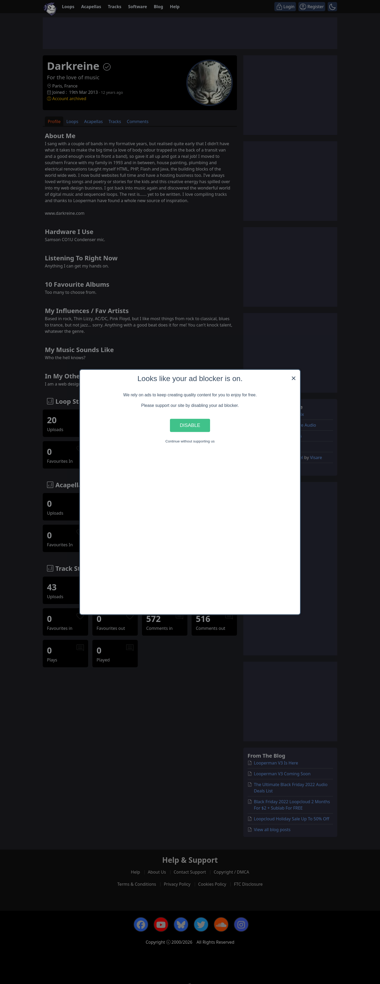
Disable (190, 425)
